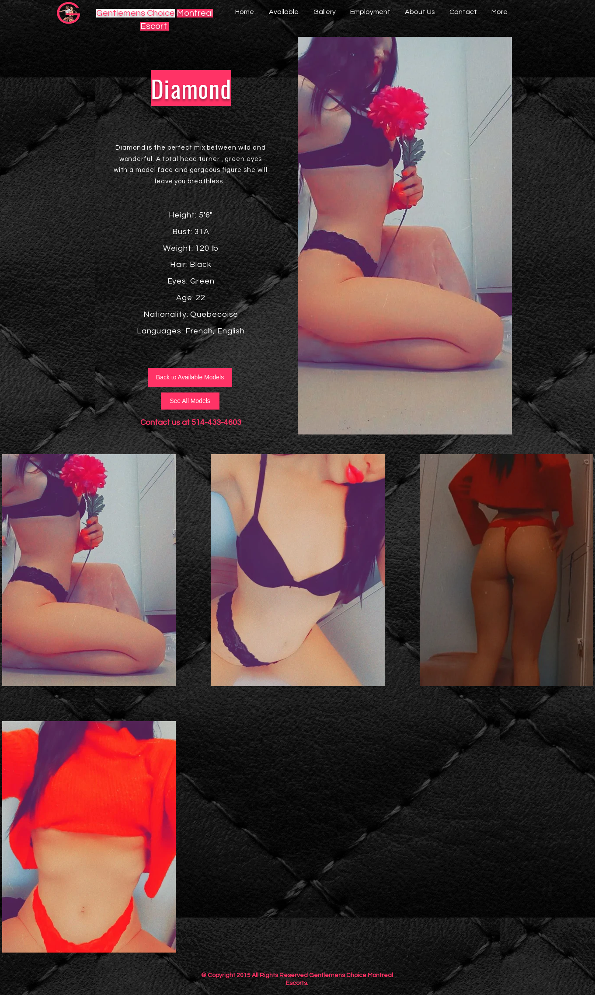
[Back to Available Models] (190, 377)
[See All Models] (190, 401)
